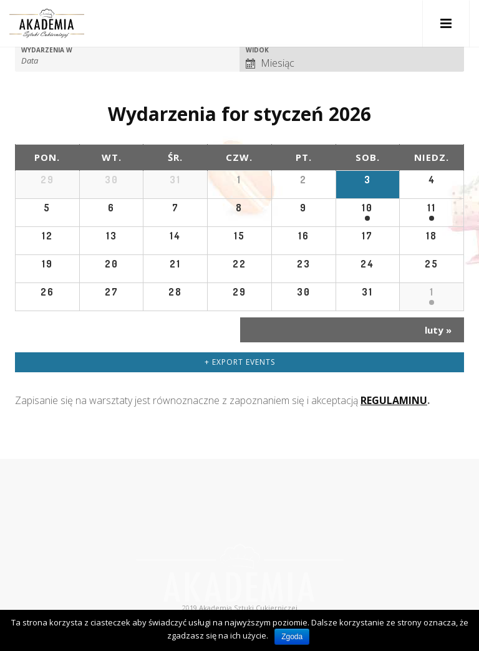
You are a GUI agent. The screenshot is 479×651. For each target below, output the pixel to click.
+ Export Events (240, 362)
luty (438, 330)
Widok (257, 50)
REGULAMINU (393, 400)
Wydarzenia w (46, 50)
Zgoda (291, 636)
